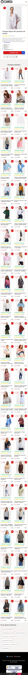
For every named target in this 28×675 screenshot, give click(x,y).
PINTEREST (17, 656)
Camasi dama (5, 648)
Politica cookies (13, 662)
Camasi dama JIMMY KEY (8, 629)
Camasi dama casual (7, 640)
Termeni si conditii (6, 660)
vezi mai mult (7, 42)
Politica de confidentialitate (18, 660)
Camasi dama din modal (8, 633)
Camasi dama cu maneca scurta (9, 644)
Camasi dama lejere (20, 633)
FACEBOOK (10, 656)
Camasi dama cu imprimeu (8, 636)
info (12, 87)
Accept (19, 674)
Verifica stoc (17, 52)
